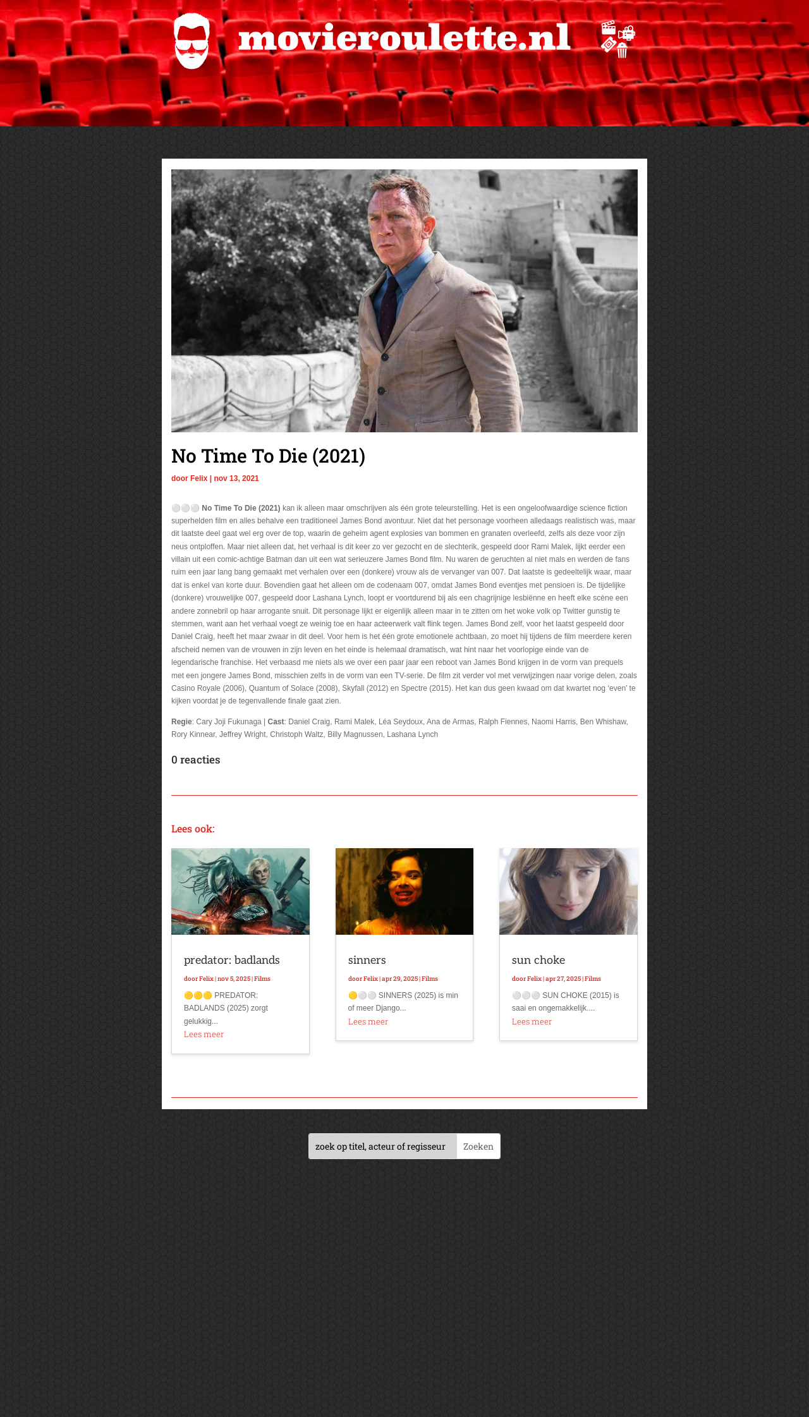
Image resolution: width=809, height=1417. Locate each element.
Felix (198, 478)
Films (262, 979)
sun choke (538, 960)
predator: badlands (232, 960)
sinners (367, 960)
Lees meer (204, 1034)
